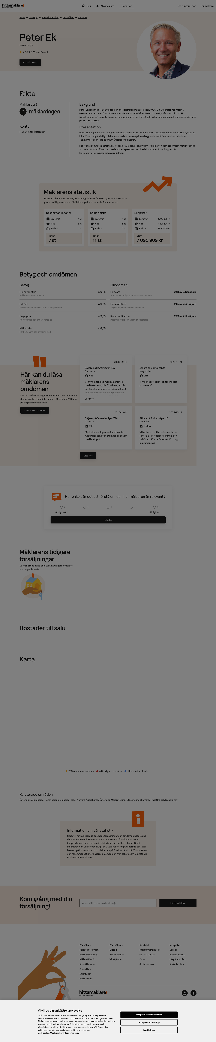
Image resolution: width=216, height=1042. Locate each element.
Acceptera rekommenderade (149, 1017)
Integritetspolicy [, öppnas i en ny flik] (71, 1035)
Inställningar (149, 1032)
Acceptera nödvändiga (149, 1025)
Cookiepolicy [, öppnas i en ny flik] (56, 1035)
